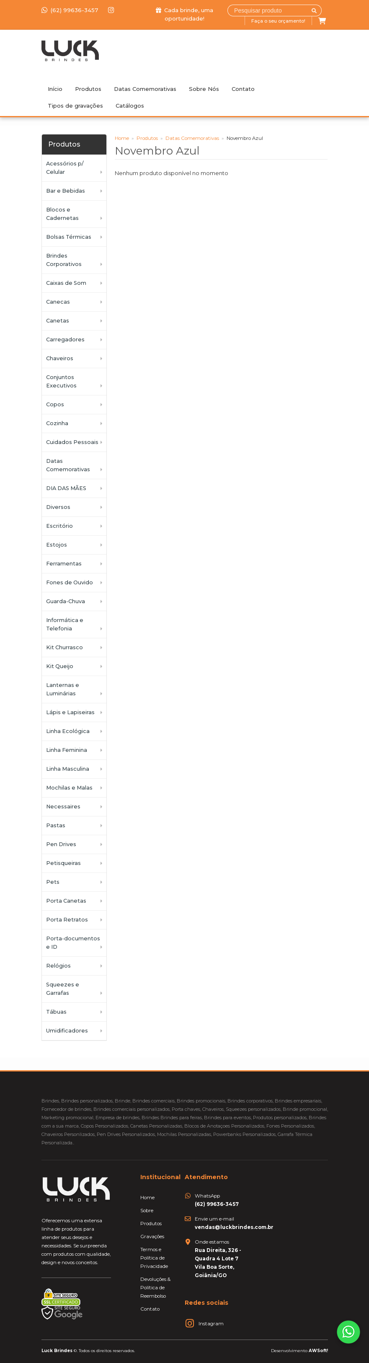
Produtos (88, 88)
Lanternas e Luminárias (62, 689)
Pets (52, 882)
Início (55, 88)
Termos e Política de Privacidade (154, 1258)
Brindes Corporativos (64, 260)
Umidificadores (67, 1030)
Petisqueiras (63, 863)
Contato (243, 88)
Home (122, 138)
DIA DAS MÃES (66, 488)
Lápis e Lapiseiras (70, 712)
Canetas (57, 321)
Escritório (59, 526)
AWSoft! (318, 1350)
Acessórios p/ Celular (64, 167)
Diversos (58, 507)
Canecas (58, 302)
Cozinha (57, 423)
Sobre (146, 1210)
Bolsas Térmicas (68, 237)
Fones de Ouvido (69, 582)
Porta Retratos (67, 919)
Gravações (152, 1236)
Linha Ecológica (68, 731)
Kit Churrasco (64, 647)
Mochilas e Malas (69, 788)
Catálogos (130, 105)
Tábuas (56, 1012)
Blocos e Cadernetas (62, 214)
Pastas (55, 825)
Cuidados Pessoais (72, 442)
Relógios (58, 966)
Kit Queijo (59, 666)
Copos (55, 404)
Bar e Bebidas (65, 191)
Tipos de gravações (75, 105)
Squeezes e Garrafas (62, 988)
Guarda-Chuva (65, 601)
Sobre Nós (204, 88)
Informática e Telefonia (64, 624)
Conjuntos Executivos (61, 381)
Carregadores (65, 339)
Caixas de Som (66, 283)
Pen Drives (61, 844)
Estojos (56, 545)
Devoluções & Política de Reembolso (155, 1287)
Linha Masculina (67, 769)
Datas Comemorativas (145, 88)
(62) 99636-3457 (70, 10)
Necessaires (63, 806)
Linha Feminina (66, 750)
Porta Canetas (66, 901)
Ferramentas (64, 563)
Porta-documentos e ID (73, 942)
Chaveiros (59, 358)
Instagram (211, 1324)
